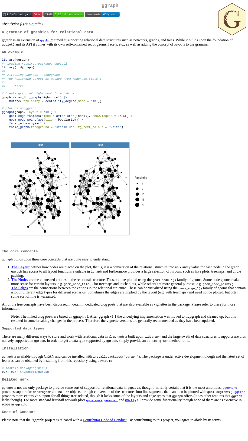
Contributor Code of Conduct (105, 435)
